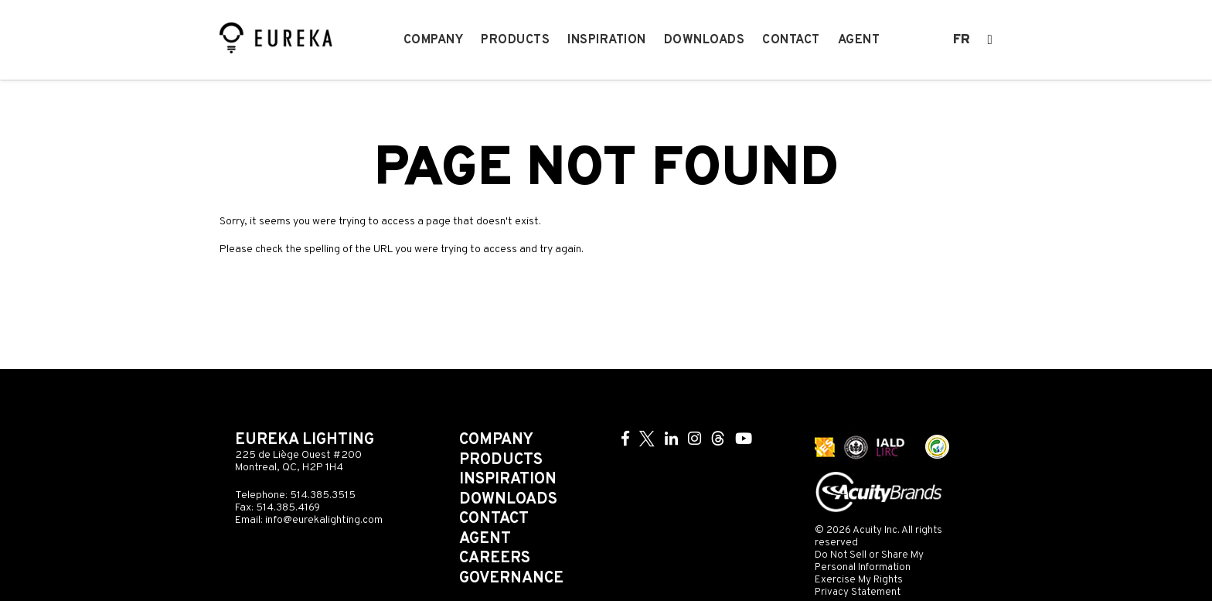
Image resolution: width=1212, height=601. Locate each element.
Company (433, 40)
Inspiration (606, 40)
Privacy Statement (857, 592)
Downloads (704, 40)
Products (515, 40)
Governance (511, 579)
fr (961, 40)
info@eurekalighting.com (324, 520)
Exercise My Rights (859, 579)
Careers (494, 558)
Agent (859, 40)
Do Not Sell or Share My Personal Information (869, 561)
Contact (791, 40)
